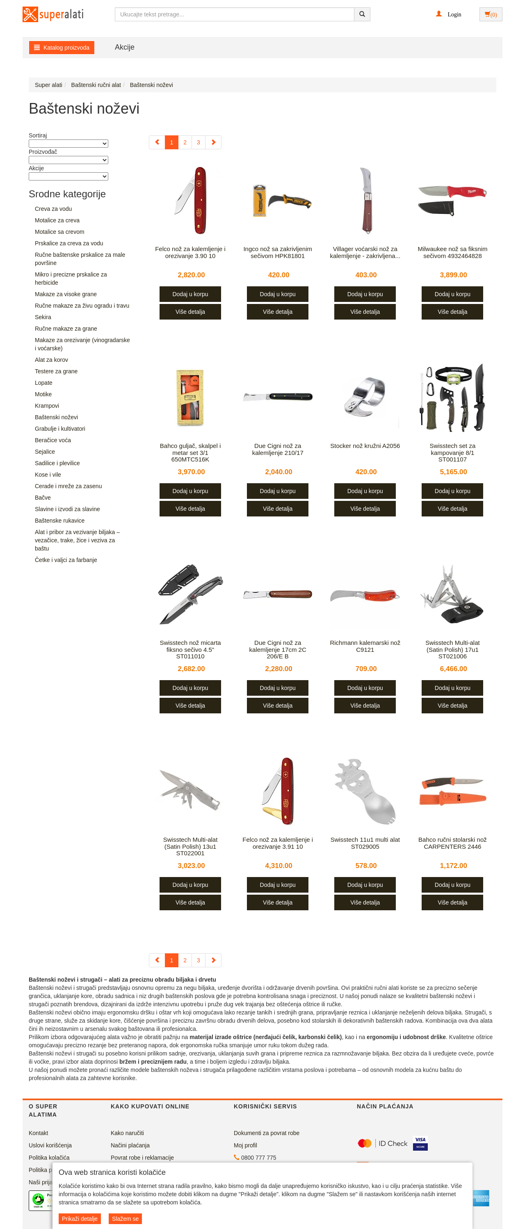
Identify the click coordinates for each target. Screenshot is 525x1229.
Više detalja (190, 311)
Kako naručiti (127, 1133)
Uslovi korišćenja (50, 1145)
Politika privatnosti (52, 1170)
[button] (448, 14)
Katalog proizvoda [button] (61, 47)
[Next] (213, 142)
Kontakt (38, 1133)
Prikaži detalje (80, 1218)
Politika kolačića (49, 1157)
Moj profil (245, 1145)
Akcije (125, 47)
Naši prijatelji (45, 1182)
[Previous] (157, 142)
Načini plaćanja (130, 1145)
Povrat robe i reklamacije (142, 1157)
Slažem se (125, 1218)
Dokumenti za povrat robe (266, 1133)
